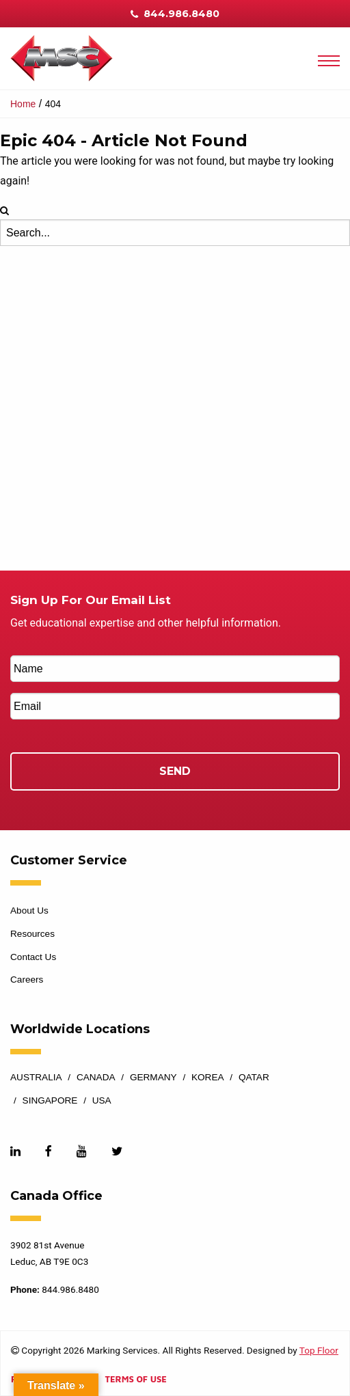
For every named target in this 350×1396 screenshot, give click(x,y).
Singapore (50, 1101)
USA (101, 1101)
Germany (153, 1077)
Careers (26, 979)
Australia (36, 1077)
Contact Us (33, 957)
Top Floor (318, 1350)
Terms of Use (135, 1380)
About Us (29, 910)
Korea (207, 1077)
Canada (96, 1077)
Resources (32, 934)
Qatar (254, 1077)
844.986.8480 (175, 14)
